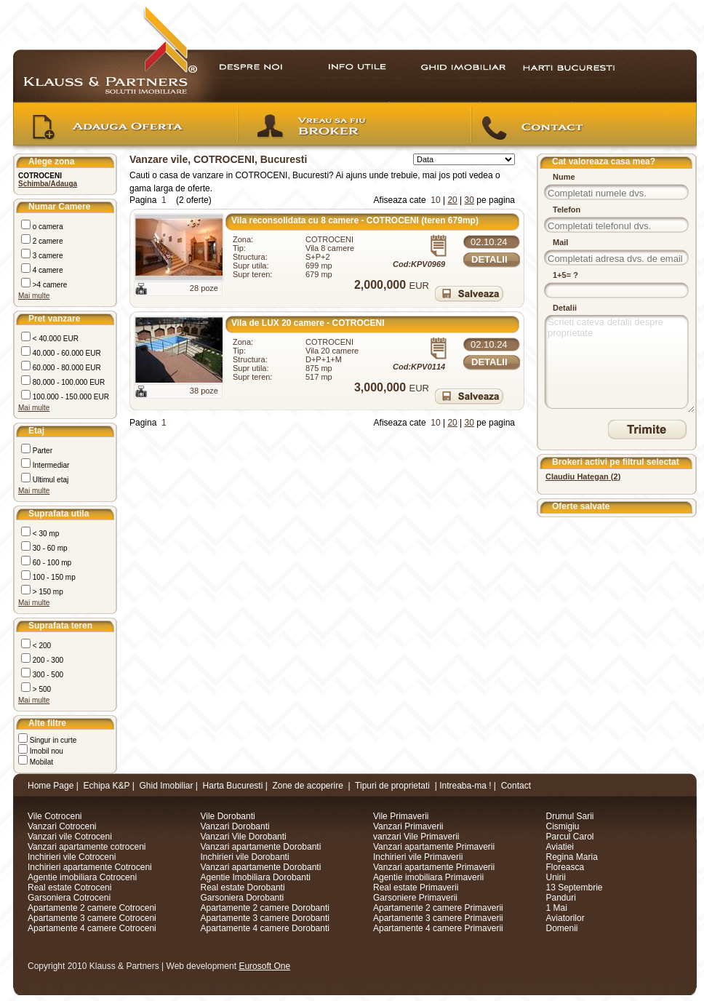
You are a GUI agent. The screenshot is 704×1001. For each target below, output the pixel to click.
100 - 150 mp (53, 577)
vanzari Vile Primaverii (416, 836)
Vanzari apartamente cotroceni (87, 847)
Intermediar (50, 465)
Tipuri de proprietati (392, 786)
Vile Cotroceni (54, 816)
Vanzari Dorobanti (235, 826)
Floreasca (565, 867)
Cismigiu (563, 826)
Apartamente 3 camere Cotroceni (92, 918)
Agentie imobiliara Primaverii (428, 877)
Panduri (561, 898)
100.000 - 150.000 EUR (70, 397)
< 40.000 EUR (55, 339)
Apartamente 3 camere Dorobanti (265, 918)
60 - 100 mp (51, 563)
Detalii (489, 259)
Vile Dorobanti (228, 816)
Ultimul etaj (49, 480)
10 (435, 200)
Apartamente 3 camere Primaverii (438, 918)
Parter (41, 451)
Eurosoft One (264, 966)
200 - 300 (47, 660)
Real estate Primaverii (415, 887)
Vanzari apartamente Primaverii (434, 847)
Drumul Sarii (570, 816)
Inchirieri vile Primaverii (418, 857)
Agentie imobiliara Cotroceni (82, 877)
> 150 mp (47, 592)
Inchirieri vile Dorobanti (245, 857)
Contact (516, 786)
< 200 (41, 646)
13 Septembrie (574, 887)
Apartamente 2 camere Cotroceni (92, 908)
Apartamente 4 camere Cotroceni (92, 928)
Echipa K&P (107, 786)
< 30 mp (45, 534)
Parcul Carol (570, 836)
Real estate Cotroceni (69, 887)
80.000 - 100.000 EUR (68, 382)
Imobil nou (45, 751)
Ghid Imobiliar (166, 786)
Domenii (562, 928)
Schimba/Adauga (47, 184)
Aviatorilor (565, 918)
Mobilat (40, 762)
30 (469, 200)
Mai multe (33, 296)
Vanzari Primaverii (408, 826)
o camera (47, 227)
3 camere (47, 256)
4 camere (47, 270)
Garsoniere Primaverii (415, 898)
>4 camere (49, 285)
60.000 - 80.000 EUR (66, 368)
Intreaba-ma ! (465, 786)
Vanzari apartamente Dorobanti (261, 847)
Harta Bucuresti (233, 786)
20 (452, 200)
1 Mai (556, 908)
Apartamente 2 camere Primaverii (438, 908)
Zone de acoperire (307, 786)
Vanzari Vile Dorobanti (244, 836)
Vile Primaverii (400, 816)
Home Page (50, 786)
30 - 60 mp (49, 548)
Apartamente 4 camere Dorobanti (265, 928)
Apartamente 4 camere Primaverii (438, 928)
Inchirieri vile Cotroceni (72, 857)
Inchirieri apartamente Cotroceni (90, 867)
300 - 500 (47, 675)
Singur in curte (52, 740)
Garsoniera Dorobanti (242, 898)
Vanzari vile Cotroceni (70, 836)
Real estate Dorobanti (243, 887)
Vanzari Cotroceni (62, 826)
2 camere (47, 241)
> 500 (41, 689)
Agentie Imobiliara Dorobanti (256, 877)
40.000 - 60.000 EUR (66, 353)
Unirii (556, 877)
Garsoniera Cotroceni (69, 898)
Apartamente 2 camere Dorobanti (265, 908)
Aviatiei (560, 847)
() (582, 476)
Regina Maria (572, 857)
